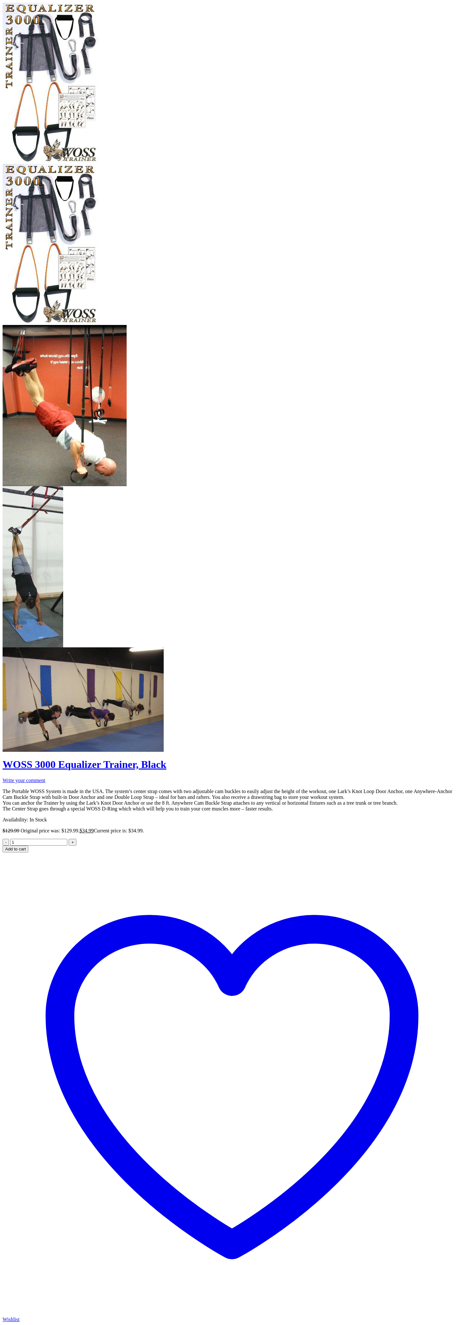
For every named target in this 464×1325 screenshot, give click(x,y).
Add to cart (15, 849)
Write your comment (24, 780)
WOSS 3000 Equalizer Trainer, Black (84, 764)
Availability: (15, 819)
